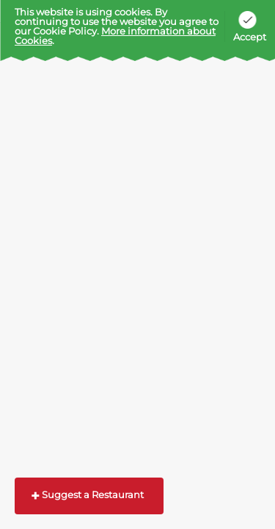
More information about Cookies (115, 35)
